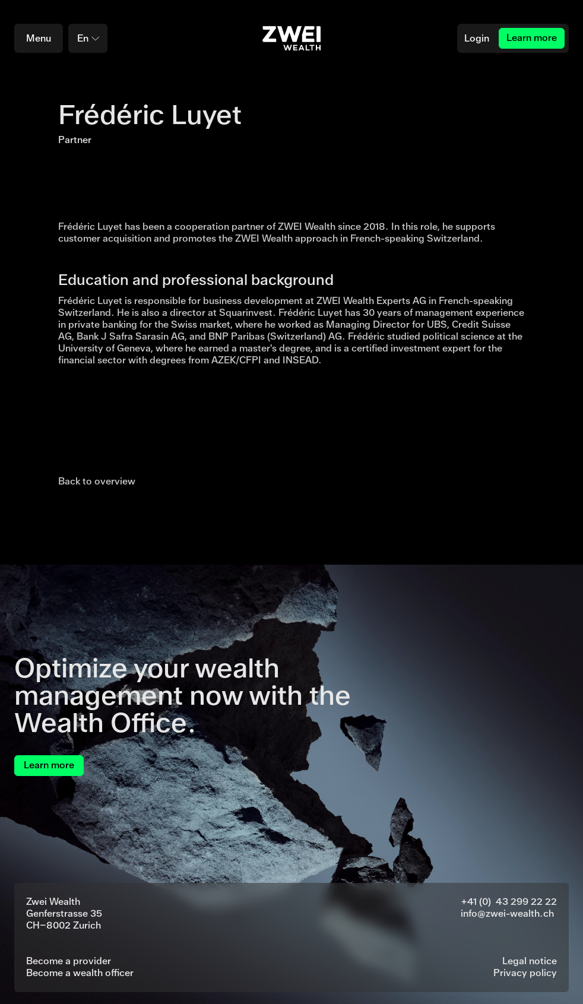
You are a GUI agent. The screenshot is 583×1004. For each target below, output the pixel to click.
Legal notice (529, 961)
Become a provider (68, 961)
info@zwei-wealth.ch (507, 913)
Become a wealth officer (80, 972)
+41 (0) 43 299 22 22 (509, 901)
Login (476, 38)
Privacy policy (525, 972)
